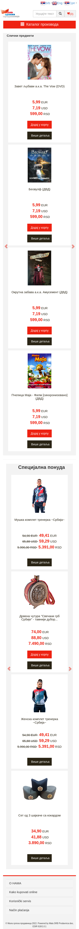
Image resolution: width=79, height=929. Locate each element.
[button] (4, 244)
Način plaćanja (19, 910)
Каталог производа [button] (39, 24)
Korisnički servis (20, 901)
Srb (45, 3)
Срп (70, 3)
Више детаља (40, 135)
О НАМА (15, 883)
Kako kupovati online (23, 892)
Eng (57, 3)
